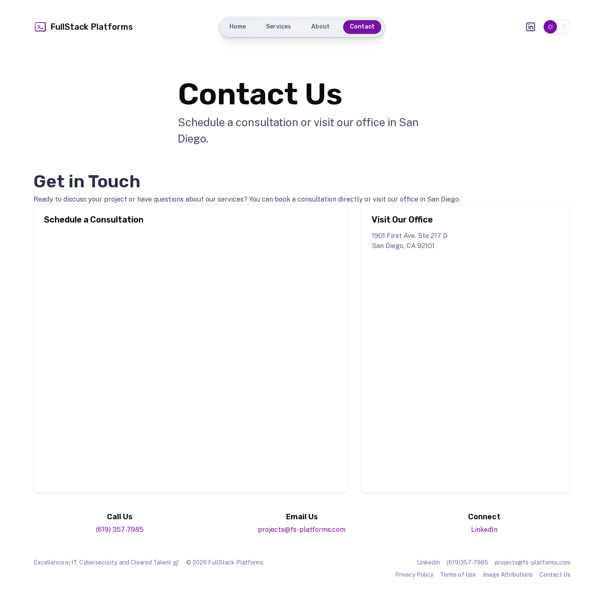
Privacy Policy (414, 574)
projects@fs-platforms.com (302, 530)
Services (278, 26)
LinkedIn (484, 530)
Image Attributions (508, 574)
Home (237, 26)
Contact (362, 26)
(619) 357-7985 (119, 530)
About (320, 26)
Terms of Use (458, 574)
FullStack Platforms (83, 27)
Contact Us (554, 574)
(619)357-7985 (467, 562)
